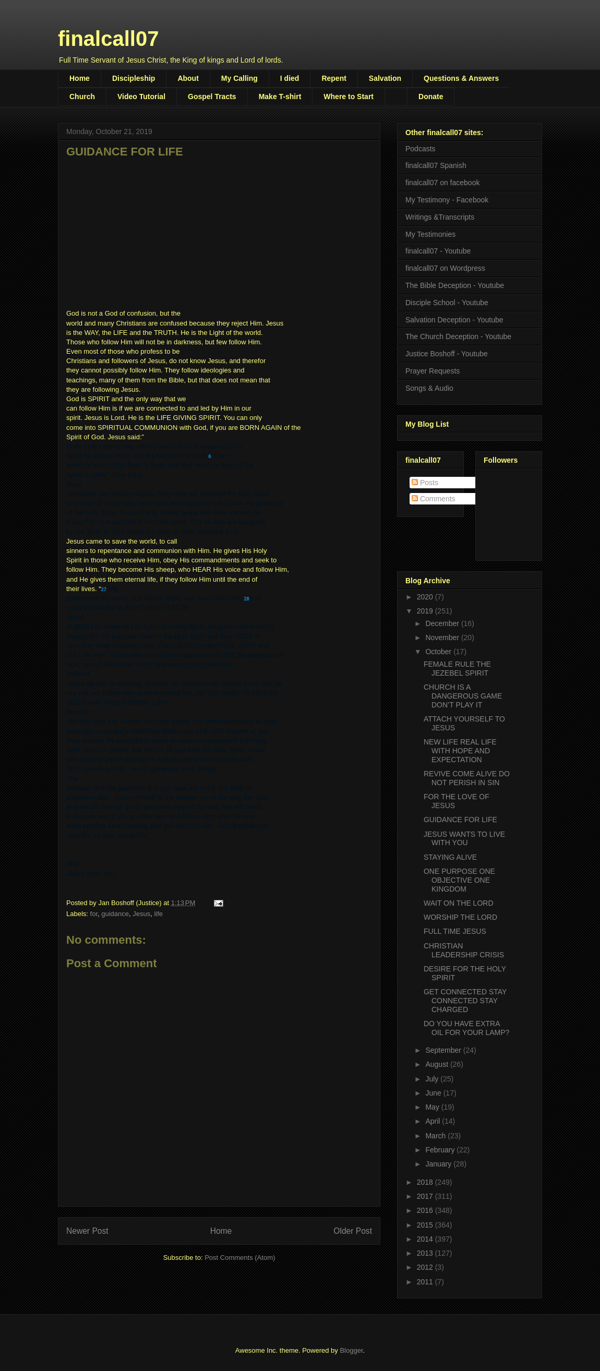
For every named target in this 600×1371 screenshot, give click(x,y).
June (434, 1093)
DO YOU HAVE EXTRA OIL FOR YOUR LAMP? (466, 1028)
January (439, 1164)
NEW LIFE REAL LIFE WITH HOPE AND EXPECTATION (460, 751)
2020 (426, 597)
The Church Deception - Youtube (458, 336)
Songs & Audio (429, 388)
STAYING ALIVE (450, 857)
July (432, 1079)
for (94, 914)
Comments (433, 499)
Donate (430, 96)
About (187, 78)
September (444, 1050)
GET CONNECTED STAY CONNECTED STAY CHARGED (465, 1001)
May (433, 1107)
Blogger (351, 1350)
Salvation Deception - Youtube (454, 320)
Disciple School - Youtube (446, 302)
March (436, 1136)
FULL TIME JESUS (455, 931)
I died (289, 78)
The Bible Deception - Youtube (454, 285)
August (437, 1064)
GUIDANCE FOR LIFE (460, 819)
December (443, 623)
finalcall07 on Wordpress (445, 268)
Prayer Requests (432, 371)
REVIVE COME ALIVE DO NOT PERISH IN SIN (467, 778)
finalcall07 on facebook (442, 182)
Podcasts (420, 149)
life (158, 914)
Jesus (141, 914)
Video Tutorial (141, 96)
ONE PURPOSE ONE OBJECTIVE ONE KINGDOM (459, 880)
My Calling (239, 78)
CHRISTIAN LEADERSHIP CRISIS (464, 950)
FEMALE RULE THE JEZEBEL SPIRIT (457, 668)
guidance (115, 914)
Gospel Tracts (212, 96)
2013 (426, 1253)
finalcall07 (108, 38)
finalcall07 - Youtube (438, 251)
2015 (426, 1225)
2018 (426, 1182)
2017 (426, 1196)
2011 (426, 1282)
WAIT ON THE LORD (459, 903)
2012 (426, 1267)
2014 (426, 1239)
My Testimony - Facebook (446, 200)
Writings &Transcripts (439, 217)
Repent (333, 78)
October (439, 651)
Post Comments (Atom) (240, 1257)
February (441, 1150)
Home (79, 78)
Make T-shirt (280, 96)
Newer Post (87, 1230)
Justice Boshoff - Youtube (446, 354)
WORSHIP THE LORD (460, 917)
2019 (426, 611)
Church (82, 96)
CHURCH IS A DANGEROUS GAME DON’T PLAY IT (463, 696)
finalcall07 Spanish (435, 165)
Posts (425, 482)
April (433, 1121)
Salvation (385, 78)
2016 (426, 1210)
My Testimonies (430, 234)
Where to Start (348, 96)
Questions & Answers (461, 78)
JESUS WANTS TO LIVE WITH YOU (464, 838)
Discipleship (133, 78)
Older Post (352, 1230)
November (443, 637)
